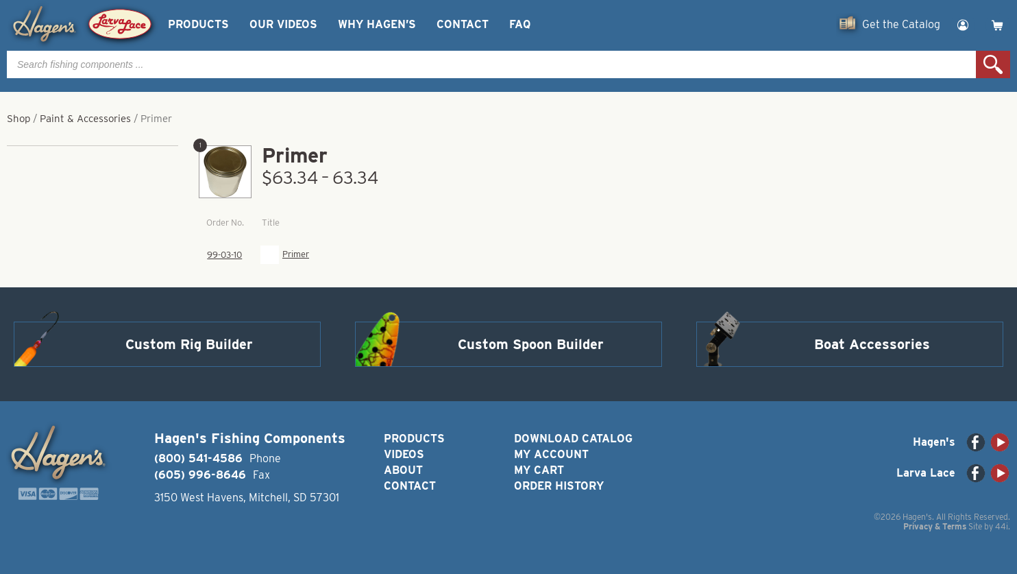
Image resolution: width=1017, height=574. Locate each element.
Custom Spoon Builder (531, 344)
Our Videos (283, 24)
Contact (463, 24)
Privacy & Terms (934, 526)
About (403, 470)
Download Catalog (573, 438)
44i (1001, 526)
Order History (559, 485)
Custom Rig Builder (189, 344)
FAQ (519, 24)
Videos (404, 454)
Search (993, 64)
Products (198, 24)
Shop (18, 118)
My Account (551, 454)
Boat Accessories (872, 344)
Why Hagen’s (377, 24)
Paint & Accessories (85, 118)
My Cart (539, 470)
